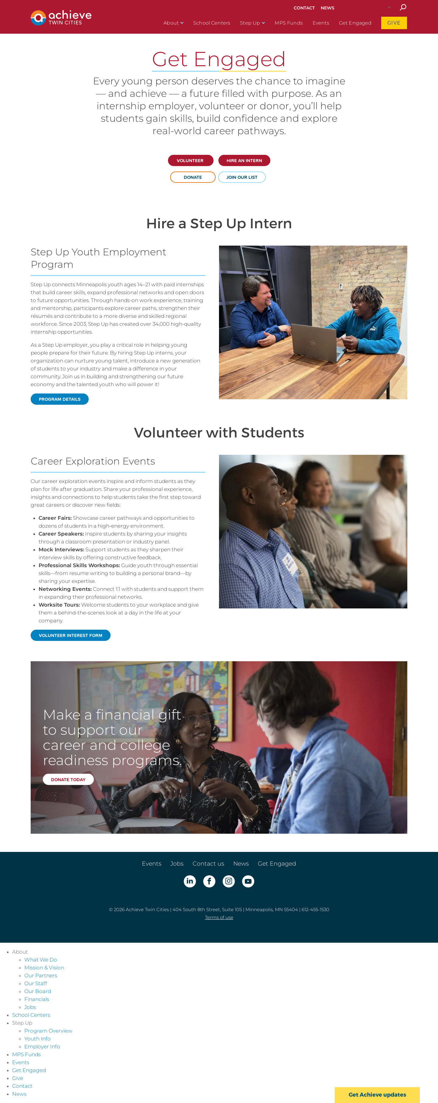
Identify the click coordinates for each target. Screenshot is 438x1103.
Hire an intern (244, 160)
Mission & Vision (44, 968)
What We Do (40, 960)
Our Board (37, 991)
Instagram (229, 881)
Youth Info (37, 1039)
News (327, 8)
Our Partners (40, 975)
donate (193, 177)
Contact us (208, 863)
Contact (304, 8)
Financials (36, 999)
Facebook (209, 881)
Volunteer (191, 160)
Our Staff (35, 983)
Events (321, 23)
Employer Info (42, 1046)
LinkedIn (190, 881)
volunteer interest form (70, 635)
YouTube (248, 881)
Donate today (68, 779)
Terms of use (219, 917)
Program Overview (48, 1031)
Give (394, 23)
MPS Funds (289, 23)
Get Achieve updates (377, 1094)
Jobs (176, 863)
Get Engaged (355, 23)
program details (59, 399)
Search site (402, 7)
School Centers (211, 23)
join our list (242, 177)
